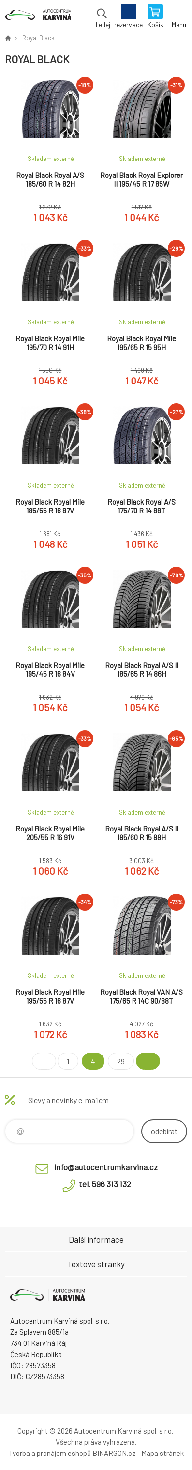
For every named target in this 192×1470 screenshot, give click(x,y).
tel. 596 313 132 (105, 1184)
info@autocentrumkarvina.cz (106, 1167)
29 (121, 1061)
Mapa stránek (162, 1453)
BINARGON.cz (113, 1453)
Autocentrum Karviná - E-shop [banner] (38, 17)
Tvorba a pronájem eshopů (50, 1453)
